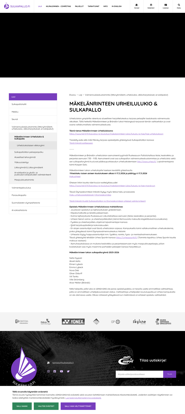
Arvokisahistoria (19, 210)
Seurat (15, 119)
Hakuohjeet (74, 176)
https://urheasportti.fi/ (126, 237)
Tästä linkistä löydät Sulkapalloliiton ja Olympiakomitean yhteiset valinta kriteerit (107, 201)
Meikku (15, 111)
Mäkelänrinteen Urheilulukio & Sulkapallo (29, 137)
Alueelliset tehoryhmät (25, 157)
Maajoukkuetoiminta (24, 179)
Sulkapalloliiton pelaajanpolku (28, 152)
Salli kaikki (22, 406)
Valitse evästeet (46, 406)
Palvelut (79, 6)
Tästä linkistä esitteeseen (81, 143)
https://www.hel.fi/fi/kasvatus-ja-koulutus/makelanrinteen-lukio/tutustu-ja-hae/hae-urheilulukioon (116, 134)
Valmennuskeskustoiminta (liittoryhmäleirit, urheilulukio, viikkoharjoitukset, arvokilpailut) (32, 127)
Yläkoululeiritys (21, 162)
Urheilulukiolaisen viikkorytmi (30, 145)
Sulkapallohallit (19, 104)
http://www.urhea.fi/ (146, 161)
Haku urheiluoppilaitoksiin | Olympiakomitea (90, 195)
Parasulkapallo (19, 195)
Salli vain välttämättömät (78, 406)
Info (105, 6)
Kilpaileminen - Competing (58, 6)
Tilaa (169, 374)
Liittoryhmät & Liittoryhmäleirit (28, 167)
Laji (40, 6)
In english (117, 6)
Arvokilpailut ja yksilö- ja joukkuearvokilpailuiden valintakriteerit (32, 173)
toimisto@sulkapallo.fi (63, 362)
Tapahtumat (93, 6)
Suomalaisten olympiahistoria (26, 202)
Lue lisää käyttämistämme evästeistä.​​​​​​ (83, 398)
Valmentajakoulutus (21, 187)
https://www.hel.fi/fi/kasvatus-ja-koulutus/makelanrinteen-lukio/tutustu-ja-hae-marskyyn (112, 185)
